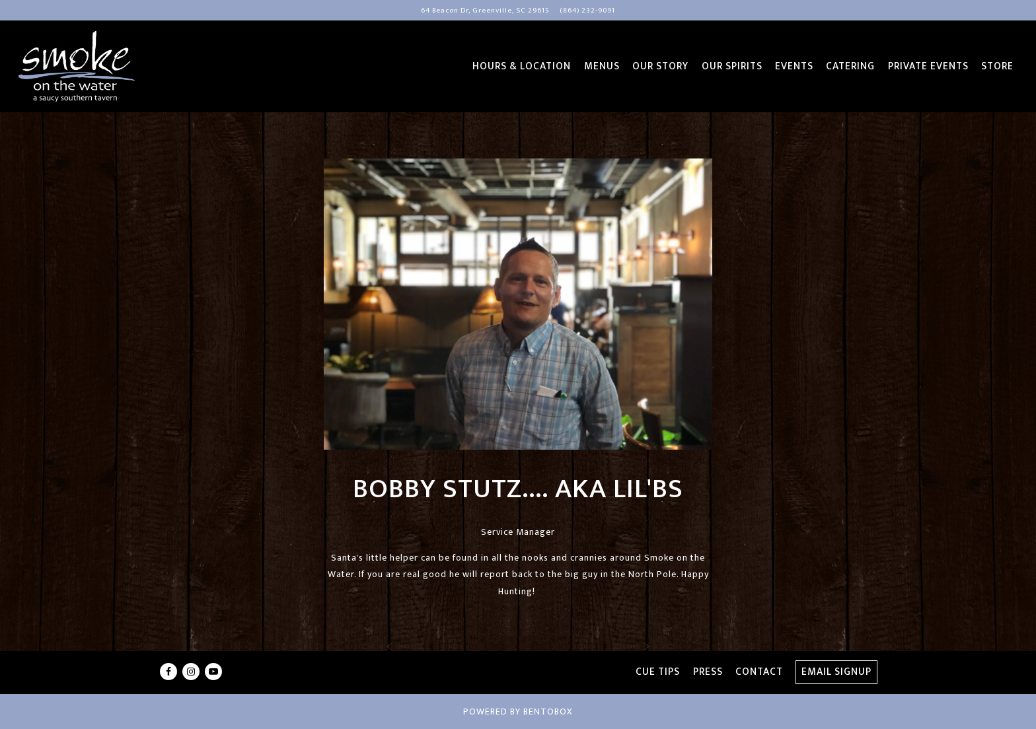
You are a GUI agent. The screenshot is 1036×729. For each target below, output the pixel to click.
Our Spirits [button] (732, 66)
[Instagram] (191, 671)
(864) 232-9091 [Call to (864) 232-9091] (587, 10)
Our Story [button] (660, 66)
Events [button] (794, 66)
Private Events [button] (928, 66)
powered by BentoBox (518, 711)
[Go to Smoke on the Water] (485, 10)
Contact (759, 672)
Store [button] (997, 66)
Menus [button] (602, 66)
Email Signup (836, 672)
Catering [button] (850, 66)
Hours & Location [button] (521, 66)
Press (708, 672)
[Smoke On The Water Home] (76, 66)
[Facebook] (168, 671)
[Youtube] (213, 671)
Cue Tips (658, 672)
